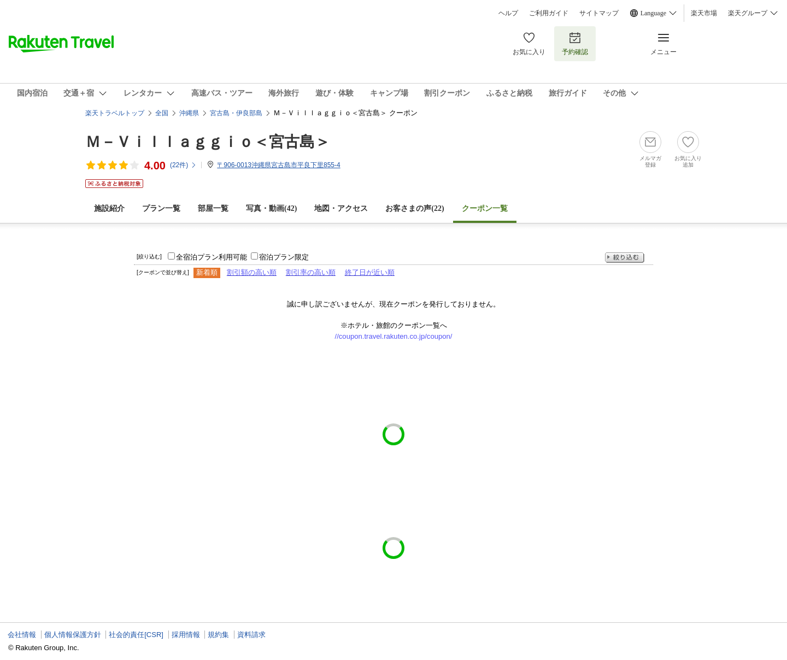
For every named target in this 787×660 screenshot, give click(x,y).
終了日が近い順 (370, 272)
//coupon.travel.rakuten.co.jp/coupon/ (394, 336)
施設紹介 (109, 208)
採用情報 (186, 634)
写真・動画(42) (271, 208)
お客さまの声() (414, 208)
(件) (183, 165)
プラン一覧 (161, 208)
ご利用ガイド (548, 13)
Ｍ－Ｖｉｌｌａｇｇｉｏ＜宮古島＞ (207, 141)
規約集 (218, 634)
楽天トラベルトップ (114, 113)
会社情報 (22, 634)
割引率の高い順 (311, 272)
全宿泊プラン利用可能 (211, 257)
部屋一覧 (213, 208)
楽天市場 (704, 13)
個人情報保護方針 (72, 634)
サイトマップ (599, 13)
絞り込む (624, 257)
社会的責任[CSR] (136, 634)
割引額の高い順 (252, 272)
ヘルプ (508, 13)
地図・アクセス (341, 208)
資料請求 (251, 634)
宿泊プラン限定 (284, 257)
